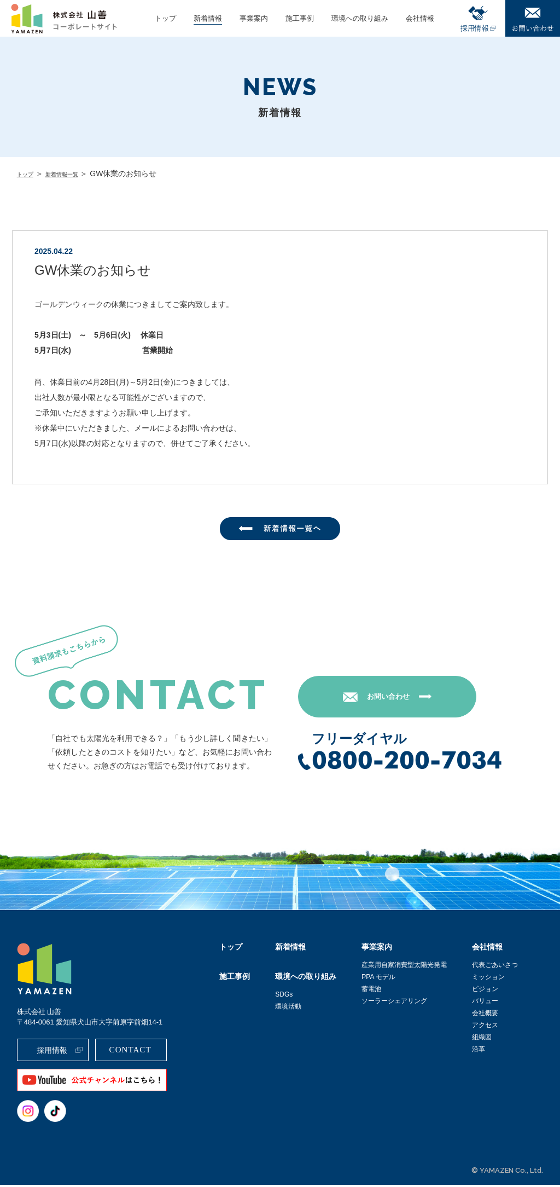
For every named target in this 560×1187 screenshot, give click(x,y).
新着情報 (290, 949)
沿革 (478, 1051)
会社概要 (485, 1015)
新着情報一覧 (75, 173)
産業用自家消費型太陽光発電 (404, 967)
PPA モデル (378, 979)
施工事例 (234, 978)
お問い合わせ (400, 698)
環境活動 (288, 1008)
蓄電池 (371, 991)
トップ (28, 173)
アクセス (485, 1027)
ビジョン (485, 991)
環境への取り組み (305, 978)
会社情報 (487, 949)
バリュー (485, 1003)
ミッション (488, 979)
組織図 (482, 1039)
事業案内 (376, 949)
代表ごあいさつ (495, 967)
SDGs (284, 996)
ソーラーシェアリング (394, 1003)
